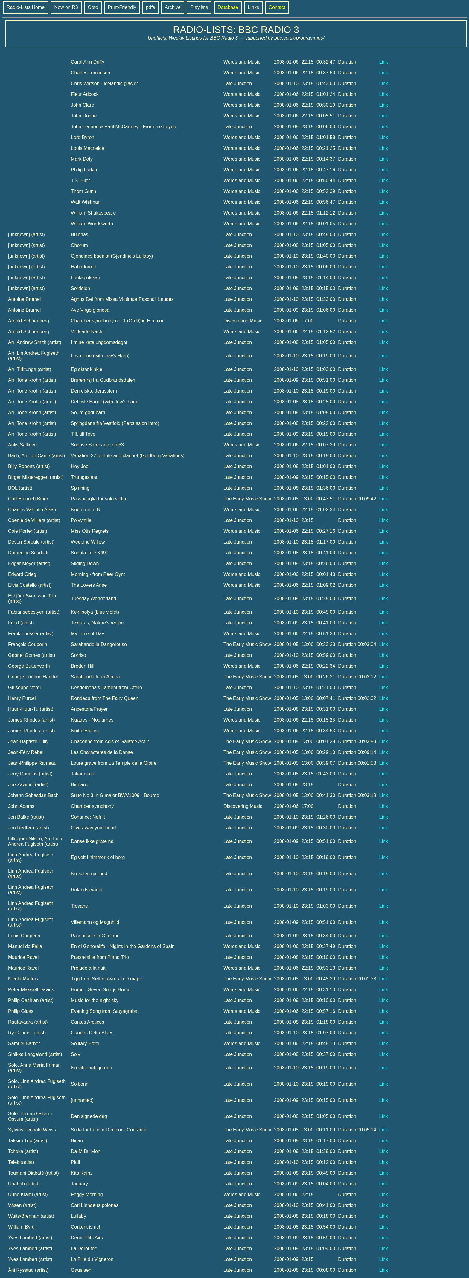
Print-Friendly (122, 7)
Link (383, 61)
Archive (173, 7)
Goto (93, 7)
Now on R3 (66, 7)
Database (228, 7)
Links (253, 7)
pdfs (150, 7)
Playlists (199, 7)
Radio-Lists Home (26, 7)
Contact (277, 7)
